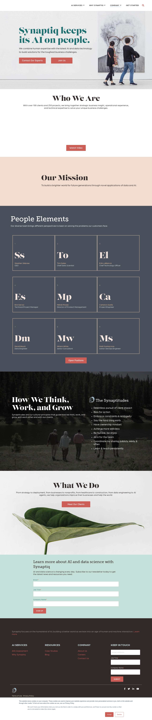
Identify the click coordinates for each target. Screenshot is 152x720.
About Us (82, 650)
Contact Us (83, 658)
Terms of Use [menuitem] (17, 695)
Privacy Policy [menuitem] (28, 695)
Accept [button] (109, 714)
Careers (81, 654)
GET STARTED (132, 5)
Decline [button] (119, 714)
